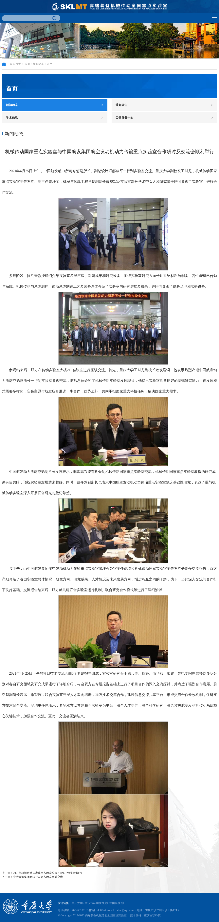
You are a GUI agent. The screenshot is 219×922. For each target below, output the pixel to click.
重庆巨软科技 (152, 915)
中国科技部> (117, 903)
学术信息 (54, 117)
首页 (27, 64)
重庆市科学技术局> (97, 903)
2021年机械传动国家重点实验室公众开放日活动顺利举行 (47, 872)
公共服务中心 (164, 117)
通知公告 (164, 105)
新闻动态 (38, 64)
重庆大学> (78, 903)
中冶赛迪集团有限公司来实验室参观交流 (38, 876)
